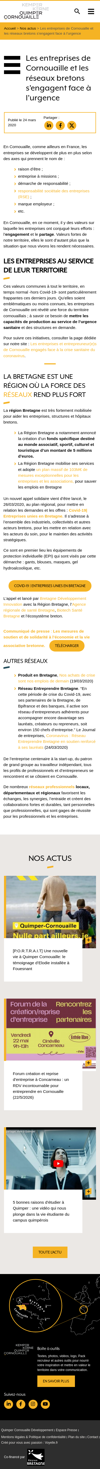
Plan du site (76, 1437)
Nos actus (28, 28)
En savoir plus (56, 1381)
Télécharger (67, 646)
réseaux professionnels (52, 786)
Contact (92, 1437)
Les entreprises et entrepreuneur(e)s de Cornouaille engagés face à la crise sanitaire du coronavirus (50, 349)
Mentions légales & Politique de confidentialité (33, 1437)
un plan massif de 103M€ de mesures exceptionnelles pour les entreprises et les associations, (52, 475)
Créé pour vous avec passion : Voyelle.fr (29, 1443)
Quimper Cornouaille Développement (27, 1430)
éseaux (19, 394)
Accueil (10, 28)
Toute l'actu (50, 1252)
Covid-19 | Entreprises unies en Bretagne (50, 586)
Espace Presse (66, 1430)
